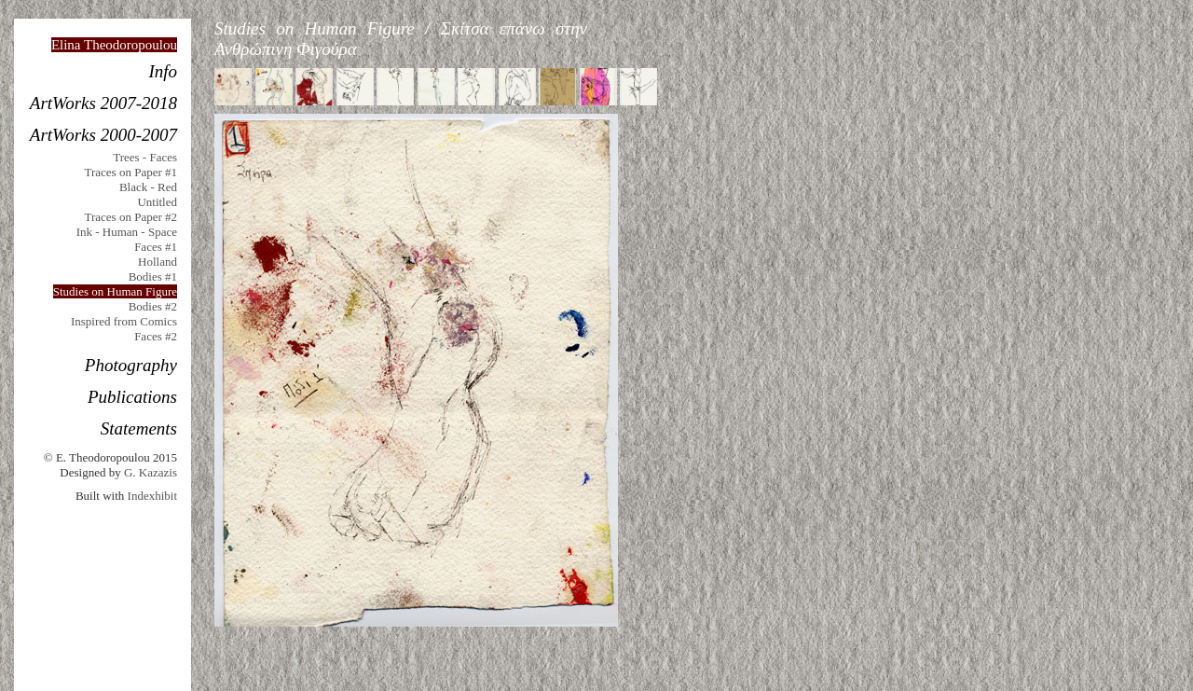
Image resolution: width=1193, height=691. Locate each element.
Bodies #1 (153, 276)
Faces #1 (155, 247)
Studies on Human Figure (115, 291)
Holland (157, 262)
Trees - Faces (145, 157)
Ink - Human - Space (126, 232)
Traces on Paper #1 (130, 172)
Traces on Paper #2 (130, 217)
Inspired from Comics (124, 321)
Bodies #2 (153, 306)
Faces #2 (155, 336)
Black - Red (148, 187)
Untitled (157, 202)
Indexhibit (152, 496)
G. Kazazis (150, 472)
